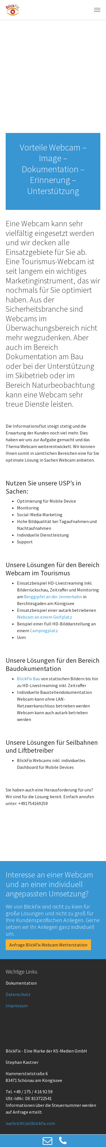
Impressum (17, 1005)
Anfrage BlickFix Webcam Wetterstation (48, 945)
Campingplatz (44, 630)
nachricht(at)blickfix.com (30, 1123)
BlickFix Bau (28, 678)
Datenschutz (18, 994)
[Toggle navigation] (97, 10)
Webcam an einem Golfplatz (44, 617)
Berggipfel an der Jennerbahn (53, 596)
